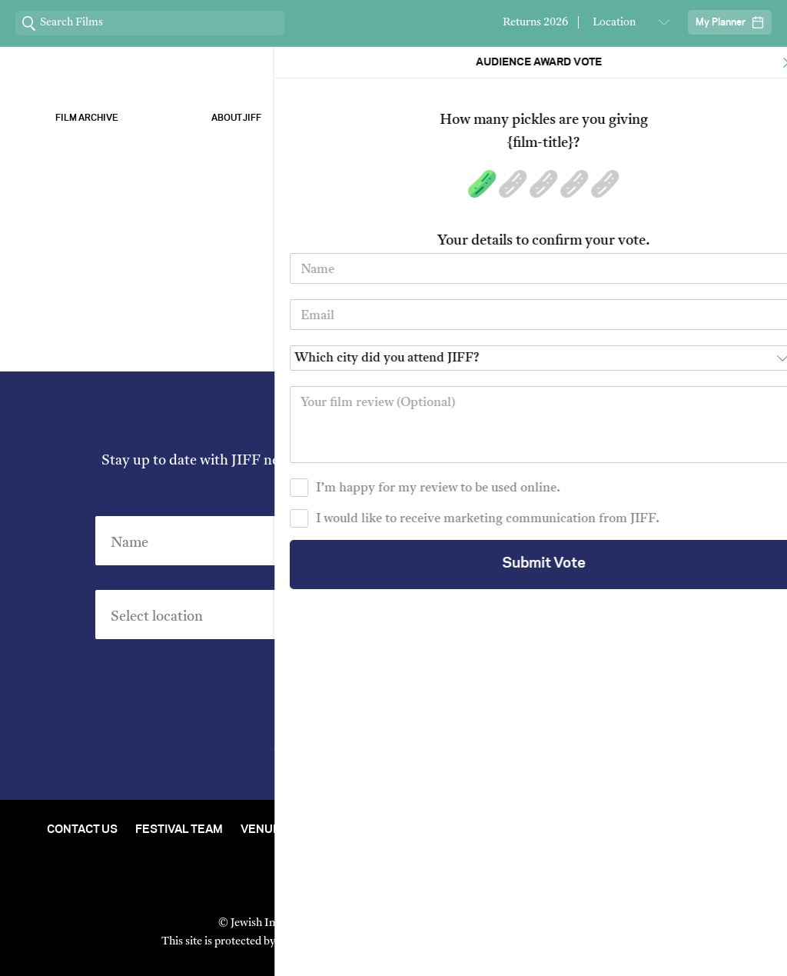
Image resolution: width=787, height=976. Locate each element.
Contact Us (82, 829)
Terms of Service (554, 942)
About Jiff (236, 118)
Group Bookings (690, 829)
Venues (264, 829)
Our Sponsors (551, 118)
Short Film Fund (570, 829)
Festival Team (179, 829)
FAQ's (393, 840)
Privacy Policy (480, 754)
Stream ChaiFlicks (700, 118)
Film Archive (86, 118)
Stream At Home (356, 829)
